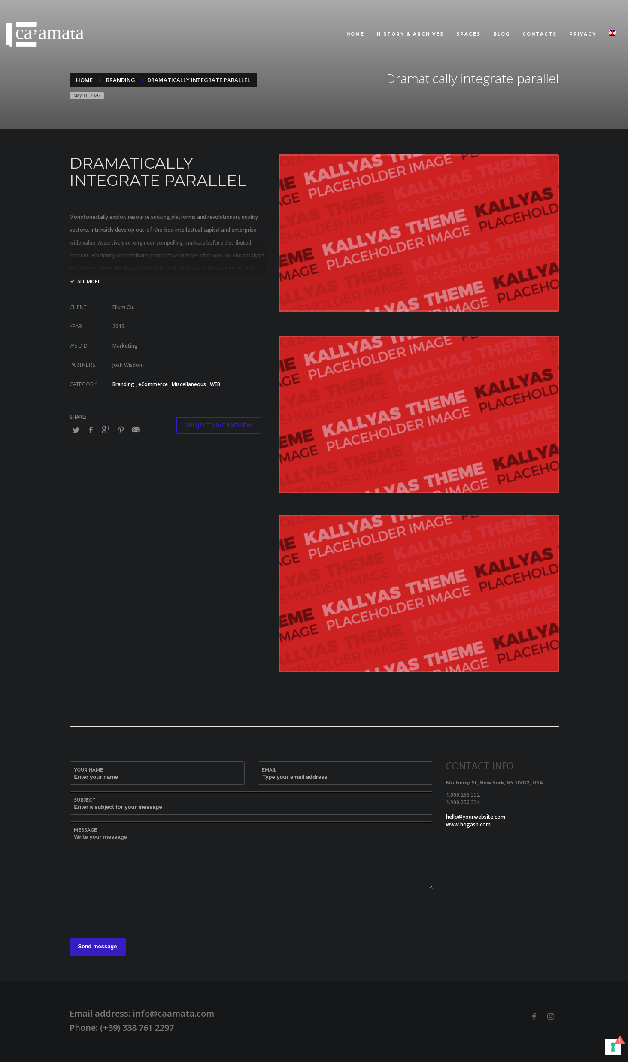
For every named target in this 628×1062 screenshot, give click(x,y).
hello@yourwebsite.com (475, 816)
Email (269, 770)
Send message (97, 946)
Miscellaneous (189, 384)
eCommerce (153, 384)
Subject (85, 800)
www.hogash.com (468, 824)
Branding (123, 384)
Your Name (88, 770)
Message (85, 830)
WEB (215, 384)
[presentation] (135, 912)
